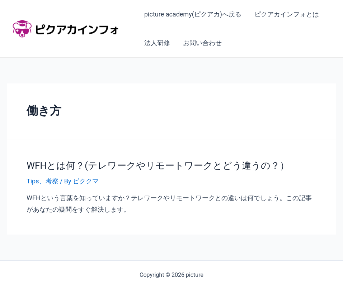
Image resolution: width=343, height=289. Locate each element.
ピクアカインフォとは (286, 14)
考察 (52, 181)
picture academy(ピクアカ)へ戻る (192, 14)
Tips (33, 181)
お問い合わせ (202, 43)
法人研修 (157, 43)
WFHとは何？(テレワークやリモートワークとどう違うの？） (158, 165)
